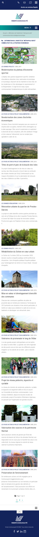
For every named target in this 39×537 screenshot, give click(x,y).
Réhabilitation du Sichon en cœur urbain (17, 251)
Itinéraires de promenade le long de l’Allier (18, 338)
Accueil (5, 33)
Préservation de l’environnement (14, 473)
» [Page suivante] (22, 500)
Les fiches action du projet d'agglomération (15, 114)
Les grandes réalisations (9, 203)
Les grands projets (7, 66)
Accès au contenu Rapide (29, 7)
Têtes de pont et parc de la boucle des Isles (19, 165)
